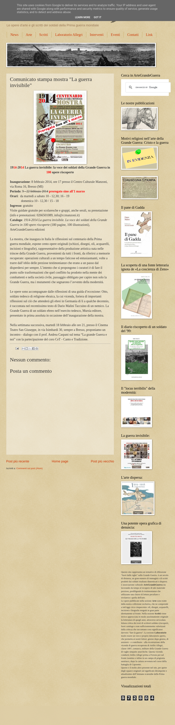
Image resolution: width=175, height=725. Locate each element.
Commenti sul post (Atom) (29, 468)
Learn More (82, 17)
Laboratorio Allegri (69, 35)
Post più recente (17, 461)
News (14, 35)
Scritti (43, 35)
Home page (60, 461)
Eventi (115, 35)
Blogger (102, 718)
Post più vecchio (102, 461)
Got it (97, 17)
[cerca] (148, 87)
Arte (29, 35)
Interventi (97, 35)
